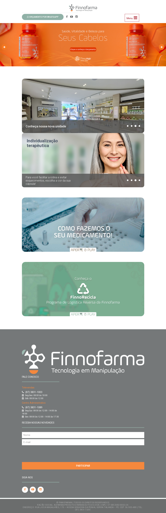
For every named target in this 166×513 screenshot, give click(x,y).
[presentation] (48, 451)
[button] (128, 126)
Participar (83, 464)
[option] (83, 42)
